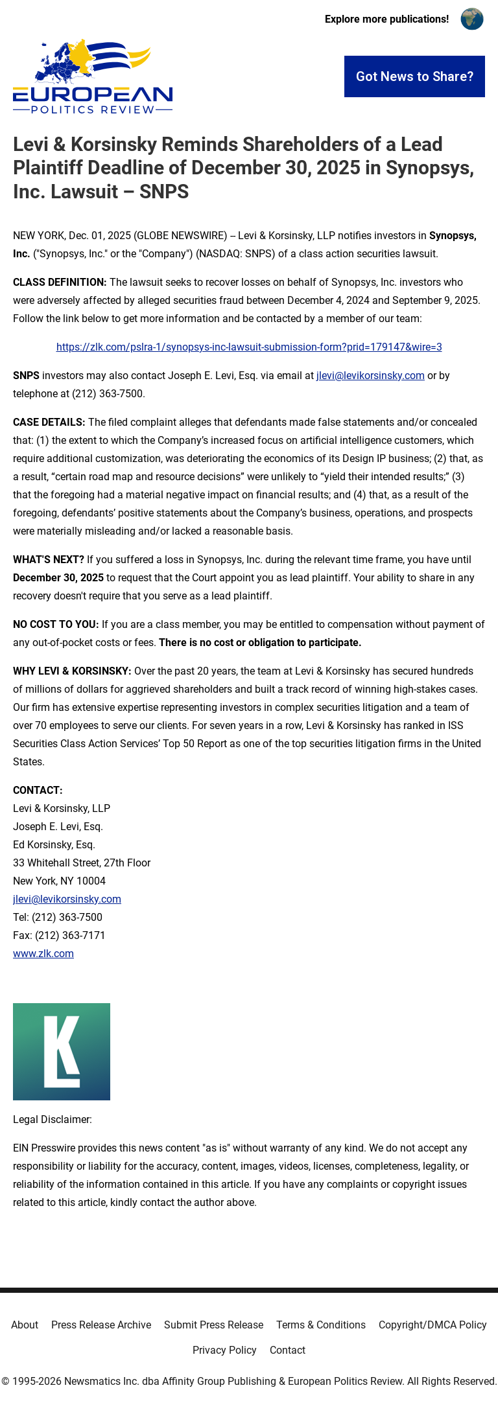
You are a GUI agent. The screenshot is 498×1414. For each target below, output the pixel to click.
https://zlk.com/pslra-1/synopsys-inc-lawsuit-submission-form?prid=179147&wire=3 (249, 347)
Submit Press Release (213, 1325)
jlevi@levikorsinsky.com (370, 375)
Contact (287, 1350)
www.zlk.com (43, 953)
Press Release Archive (101, 1325)
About (24, 1325)
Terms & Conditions (321, 1325)
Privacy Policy (225, 1350)
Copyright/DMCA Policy (433, 1325)
